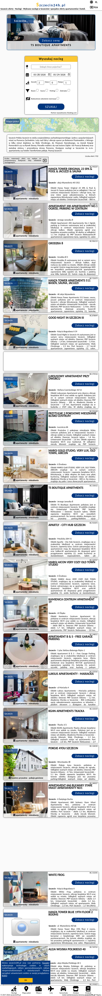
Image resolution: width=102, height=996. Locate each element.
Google (46, 963)
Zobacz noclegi (84, 176)
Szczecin (8, 171)
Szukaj (51, 107)
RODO (4, 975)
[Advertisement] (51, 845)
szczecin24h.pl (51, 5)
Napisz (98, 995)
